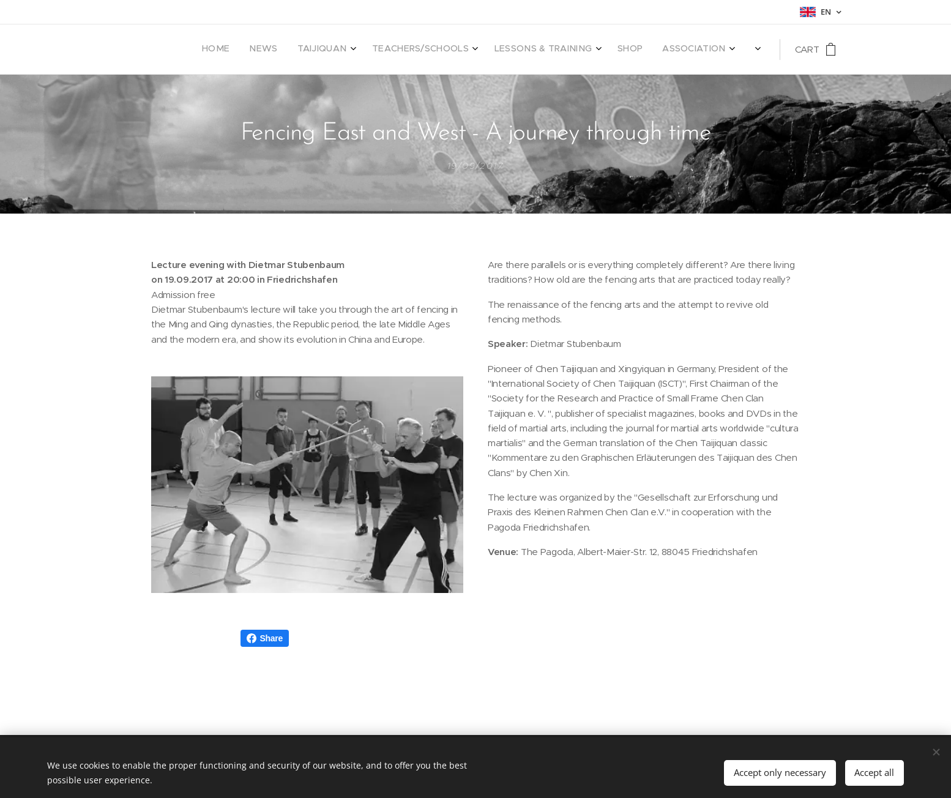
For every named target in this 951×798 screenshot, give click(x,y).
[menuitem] (495, 49)
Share (265, 638)
